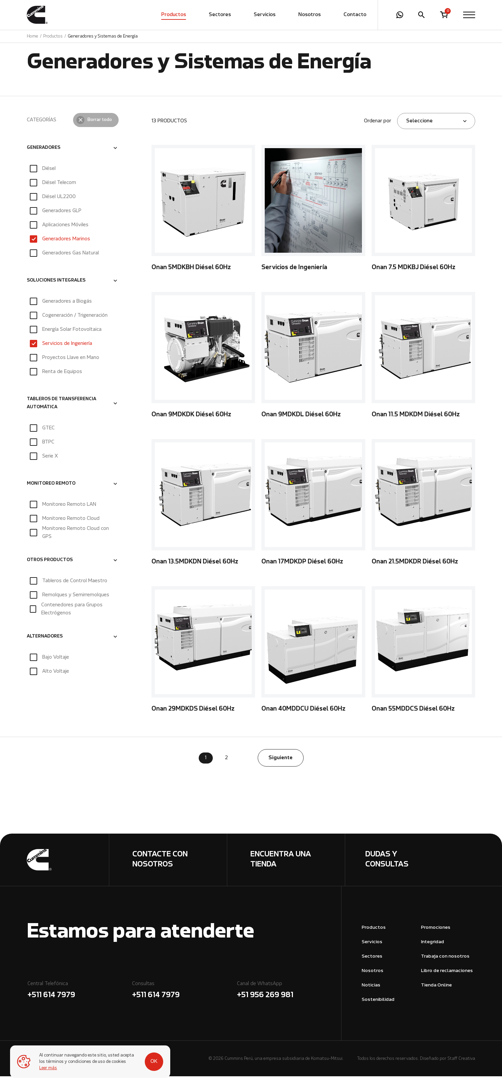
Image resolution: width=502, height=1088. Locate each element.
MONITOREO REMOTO (51, 496)
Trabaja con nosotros (445, 968)
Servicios (264, 15)
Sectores (220, 15)
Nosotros (309, 15)
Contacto (354, 15)
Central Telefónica (79, 1002)
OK (151, 1058)
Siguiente (280, 769)
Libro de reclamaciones (447, 982)
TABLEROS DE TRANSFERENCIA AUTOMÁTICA (61, 415)
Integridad (432, 954)
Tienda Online (436, 997)
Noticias (371, 997)
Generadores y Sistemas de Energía (103, 36)
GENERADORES (43, 160)
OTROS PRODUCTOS (50, 572)
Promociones (435, 939)
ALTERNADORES (45, 649)
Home (32, 36)
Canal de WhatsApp (289, 1002)
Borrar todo (99, 132)
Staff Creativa (461, 1070)
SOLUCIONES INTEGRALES (56, 292)
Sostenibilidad (378, 1011)
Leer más (48, 1068)
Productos (173, 15)
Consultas (184, 1002)
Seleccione (419, 132)
